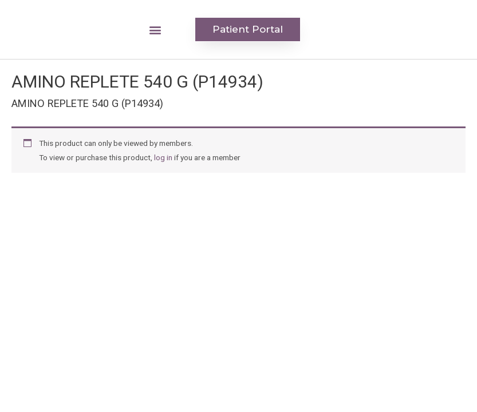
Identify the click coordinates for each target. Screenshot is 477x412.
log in (163, 157)
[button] (155, 29)
